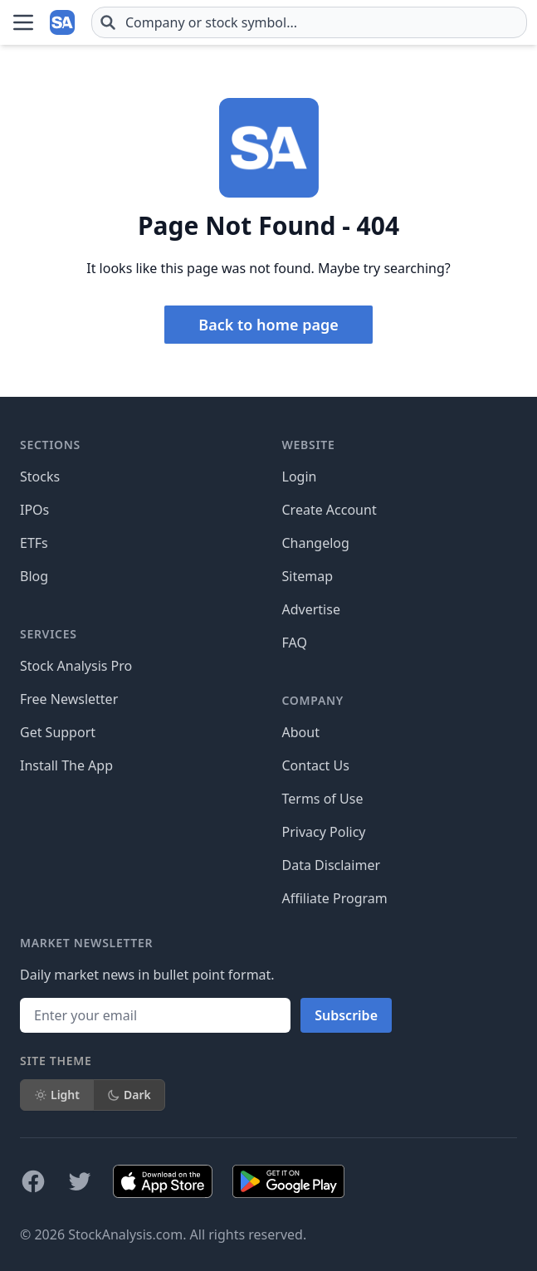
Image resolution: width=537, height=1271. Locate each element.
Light (57, 1094)
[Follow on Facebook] (33, 1181)
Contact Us (315, 765)
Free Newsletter (69, 699)
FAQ (294, 642)
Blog (34, 576)
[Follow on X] (79, 1181)
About (301, 732)
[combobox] (309, 22)
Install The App (66, 765)
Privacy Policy (324, 832)
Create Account (329, 510)
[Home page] (63, 22)
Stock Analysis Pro (76, 666)
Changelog (315, 543)
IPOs (34, 510)
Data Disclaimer (331, 865)
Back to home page (268, 325)
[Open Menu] (23, 22)
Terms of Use (323, 798)
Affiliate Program (335, 898)
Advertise (311, 609)
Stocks (40, 476)
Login (299, 476)
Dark (129, 1094)
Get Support (57, 732)
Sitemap (308, 576)
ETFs (34, 543)
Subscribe (346, 1015)
